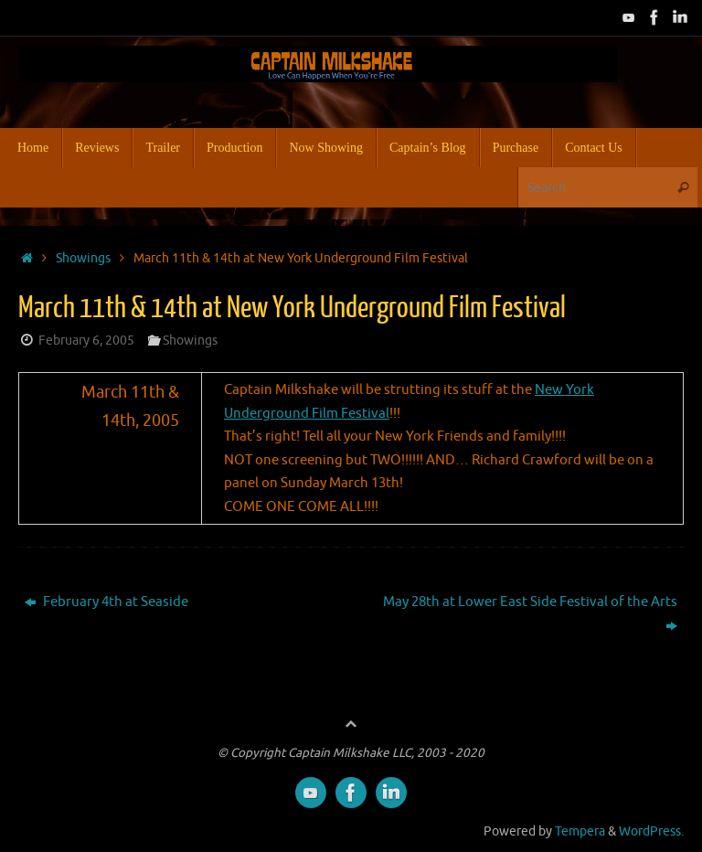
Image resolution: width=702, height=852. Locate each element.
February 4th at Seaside (106, 602)
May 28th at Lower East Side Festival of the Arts (530, 613)
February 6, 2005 (86, 340)
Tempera (580, 831)
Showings (83, 258)
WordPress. (651, 831)
